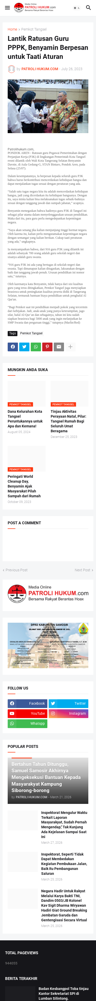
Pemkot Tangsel (34, 29)
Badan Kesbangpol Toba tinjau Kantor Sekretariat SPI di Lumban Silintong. (64, 993)
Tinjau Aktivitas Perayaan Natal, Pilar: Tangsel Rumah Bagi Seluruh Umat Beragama (68, 421)
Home (12, 29)
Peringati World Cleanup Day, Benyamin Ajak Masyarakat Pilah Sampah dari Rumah (24, 486)
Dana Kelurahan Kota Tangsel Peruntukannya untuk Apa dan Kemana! (25, 418)
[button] (7, 8)
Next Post (82, 570)
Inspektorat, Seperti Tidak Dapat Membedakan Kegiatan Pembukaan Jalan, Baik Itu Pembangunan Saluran (64, 864)
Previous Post (17, 570)
